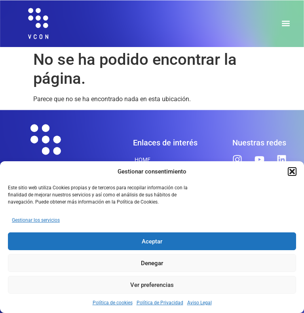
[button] (292, 171)
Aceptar (152, 241)
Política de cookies (113, 302)
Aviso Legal (199, 302)
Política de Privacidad (160, 302)
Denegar (152, 263)
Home (142, 159)
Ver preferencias (152, 284)
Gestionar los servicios (36, 220)
